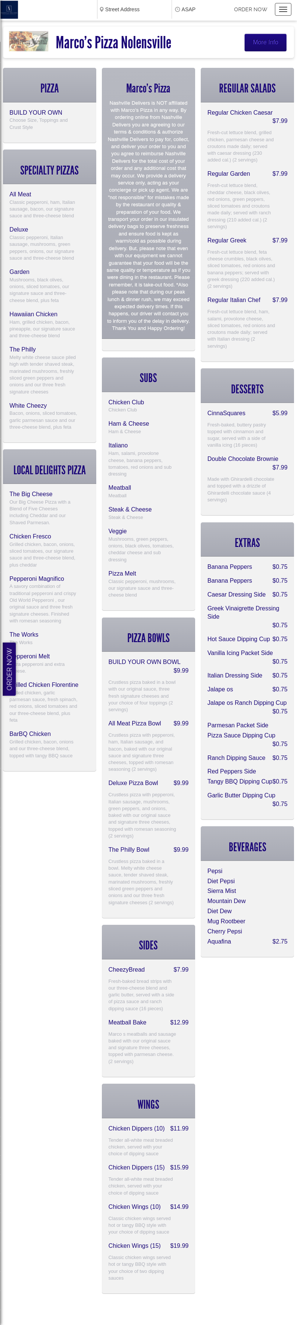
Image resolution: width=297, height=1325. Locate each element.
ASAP (189, 9)
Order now (250, 9)
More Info (265, 42)
